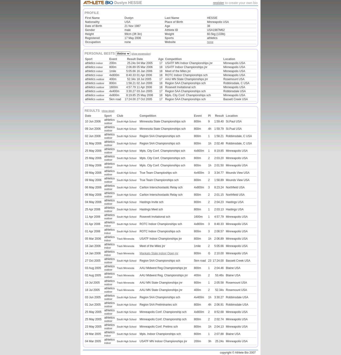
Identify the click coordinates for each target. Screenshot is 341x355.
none (210, 42)
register (218, 3)
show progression (141, 53)
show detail (108, 111)
